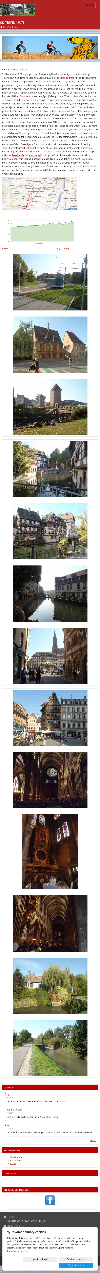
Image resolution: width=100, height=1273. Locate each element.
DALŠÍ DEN (63, 249)
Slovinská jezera (13, 1109)
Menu (90, 4)
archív (93, 1140)
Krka (6, 1125)
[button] (9, 47)
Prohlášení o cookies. (17, 1257)
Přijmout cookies (82, 1265)
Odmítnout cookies (58, 1265)
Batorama (25, 96)
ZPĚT (5, 249)
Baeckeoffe (18, 155)
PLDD (13, 1163)
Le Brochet (30, 148)
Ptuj (6, 1094)
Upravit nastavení (34, 1265)
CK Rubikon (15, 1160)
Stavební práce (17, 1157)
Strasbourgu (67, 77)
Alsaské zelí (35, 155)
